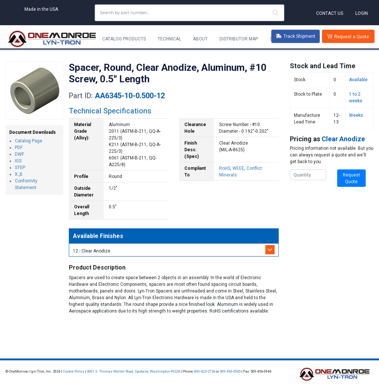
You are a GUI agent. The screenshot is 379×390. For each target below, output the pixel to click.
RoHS (224, 168)
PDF (19, 147)
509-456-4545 (230, 371)
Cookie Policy (73, 371)
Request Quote (351, 178)
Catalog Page (28, 140)
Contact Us (329, 13)
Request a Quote (351, 36)
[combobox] (189, 12)
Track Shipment (295, 36)
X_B (19, 174)
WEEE (238, 168)
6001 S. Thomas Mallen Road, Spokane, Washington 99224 (133, 371)
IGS (18, 160)
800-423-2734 (204, 371)
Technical (169, 39)
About (200, 39)
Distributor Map (238, 39)
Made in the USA (41, 9)
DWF (19, 154)
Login (361, 13)
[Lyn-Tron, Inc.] (52, 39)
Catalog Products (124, 39)
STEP (20, 167)
